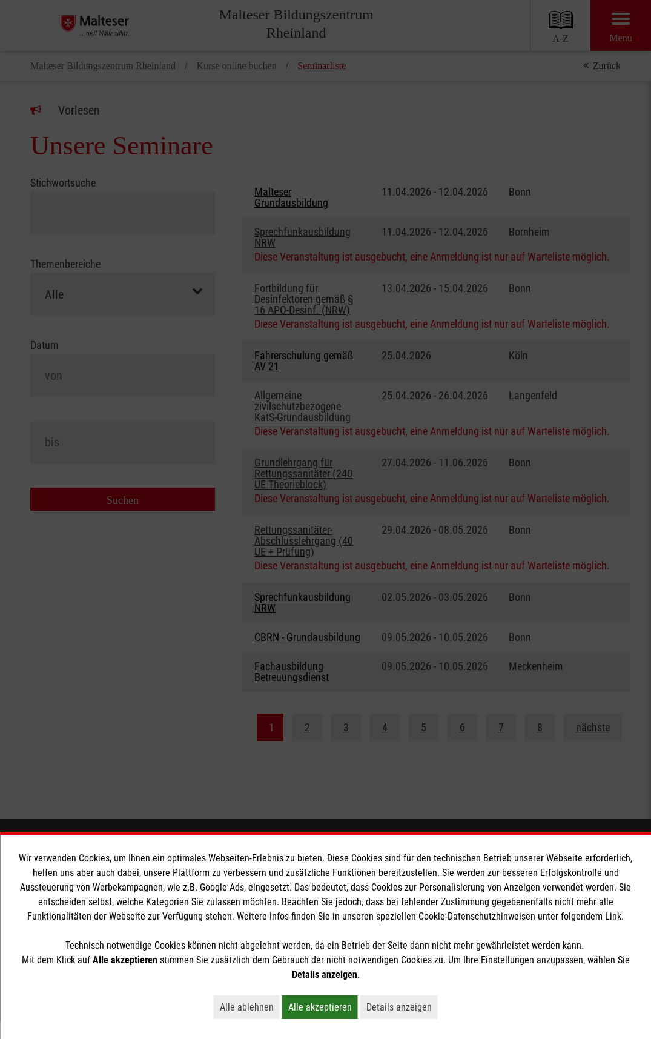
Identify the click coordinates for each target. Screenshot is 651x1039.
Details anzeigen (402, 1007)
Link (613, 916)
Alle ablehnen (250, 1007)
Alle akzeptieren (323, 1007)
